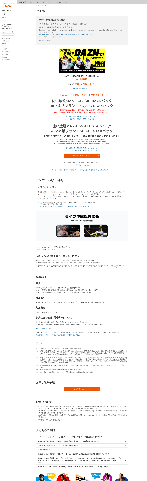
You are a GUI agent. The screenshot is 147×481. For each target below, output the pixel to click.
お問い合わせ (5, 41)
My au (4, 17)
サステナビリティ (6, 51)
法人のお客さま (6, 60)
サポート (5, 14)
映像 (30, 2)
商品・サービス (7, 10)
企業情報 (4, 49)
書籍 (42, 2)
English (4, 43)
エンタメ (22, 2)
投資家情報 (5, 54)
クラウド (67, 2)
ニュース (49, 2)
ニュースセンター (6, 38)
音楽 (36, 2)
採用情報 (4, 57)
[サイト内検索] (8, 32)
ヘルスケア (58, 2)
